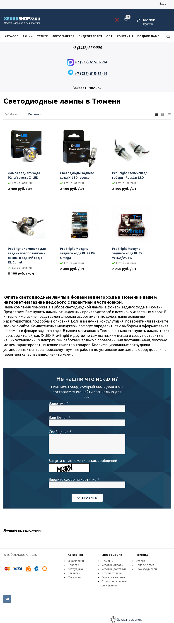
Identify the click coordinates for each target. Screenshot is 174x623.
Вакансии (74, 573)
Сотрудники (76, 569)
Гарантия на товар (114, 577)
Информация (112, 554)
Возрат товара (112, 573)
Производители (146, 569)
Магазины (74, 577)
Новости (73, 564)
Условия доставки (114, 569)
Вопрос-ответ (145, 564)
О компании (76, 560)
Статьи (140, 560)
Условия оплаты (112, 564)
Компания (75, 554)
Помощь (142, 554)
